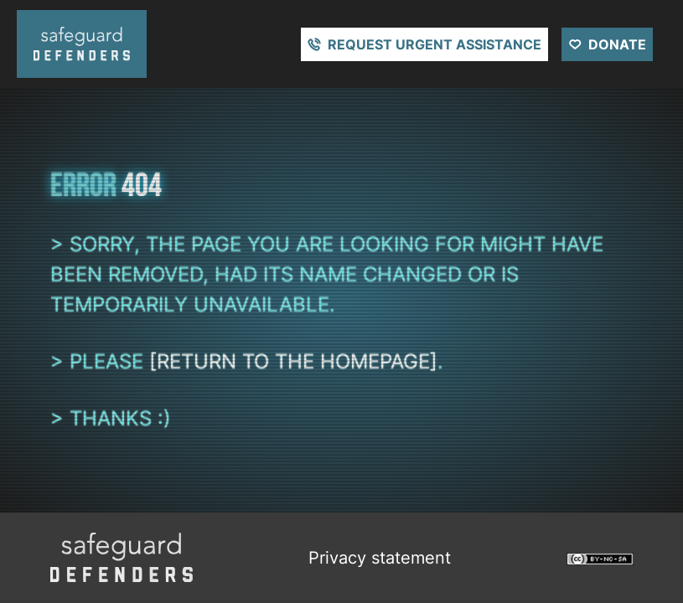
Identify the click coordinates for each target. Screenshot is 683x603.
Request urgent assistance (434, 44)
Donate (617, 44)
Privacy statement (379, 558)
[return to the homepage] (293, 361)
